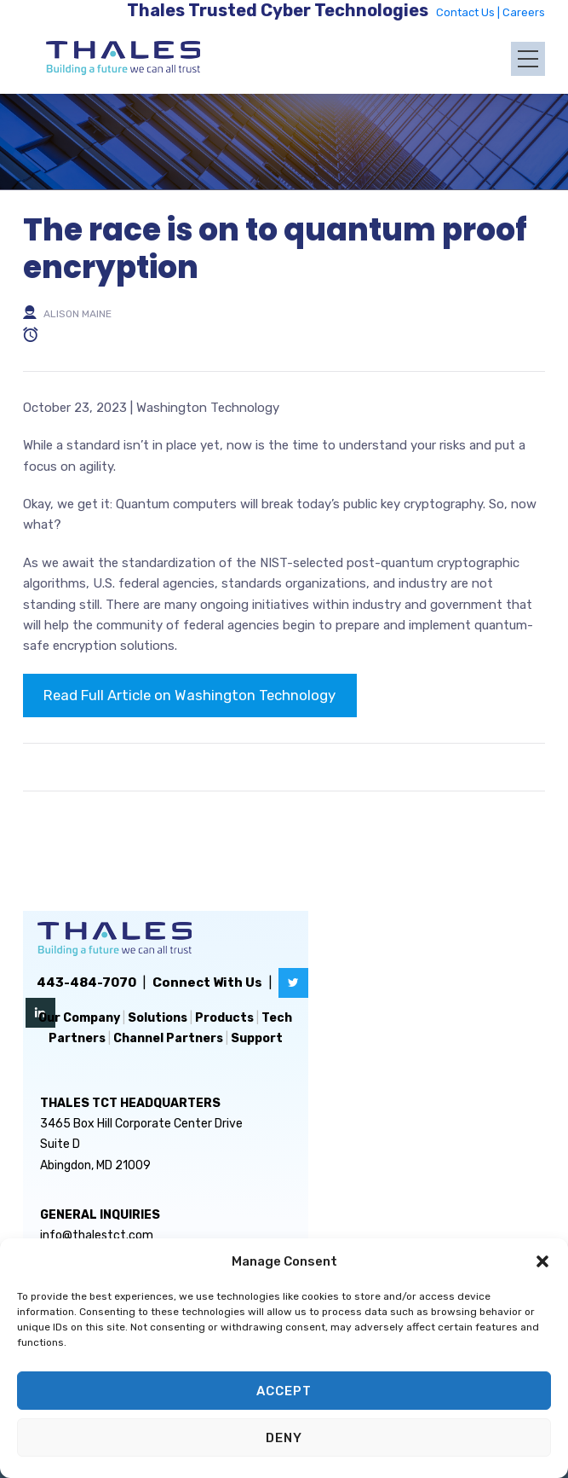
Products (224, 1018)
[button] (542, 1261)
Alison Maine (77, 313)
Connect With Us (207, 982)
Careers (523, 12)
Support (257, 1038)
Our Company (79, 1018)
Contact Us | (469, 12)
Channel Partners (168, 1038)
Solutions (157, 1018)
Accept (284, 1391)
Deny (284, 1438)
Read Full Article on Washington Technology (189, 695)
